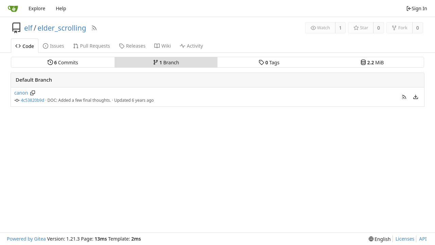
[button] (404, 97)
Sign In (416, 8)
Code (24, 46)
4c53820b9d (33, 100)
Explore (37, 8)
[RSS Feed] (94, 28)
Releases (132, 46)
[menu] (416, 97)
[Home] (12, 8)
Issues (53, 46)
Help (61, 8)
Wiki (162, 46)
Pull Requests (91, 46)
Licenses (405, 238)
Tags (269, 62)
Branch (166, 62)
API (423, 238)
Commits (63, 62)
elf (28, 27)
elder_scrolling (61, 27)
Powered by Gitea (26, 238)
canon (21, 92)
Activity (191, 46)
